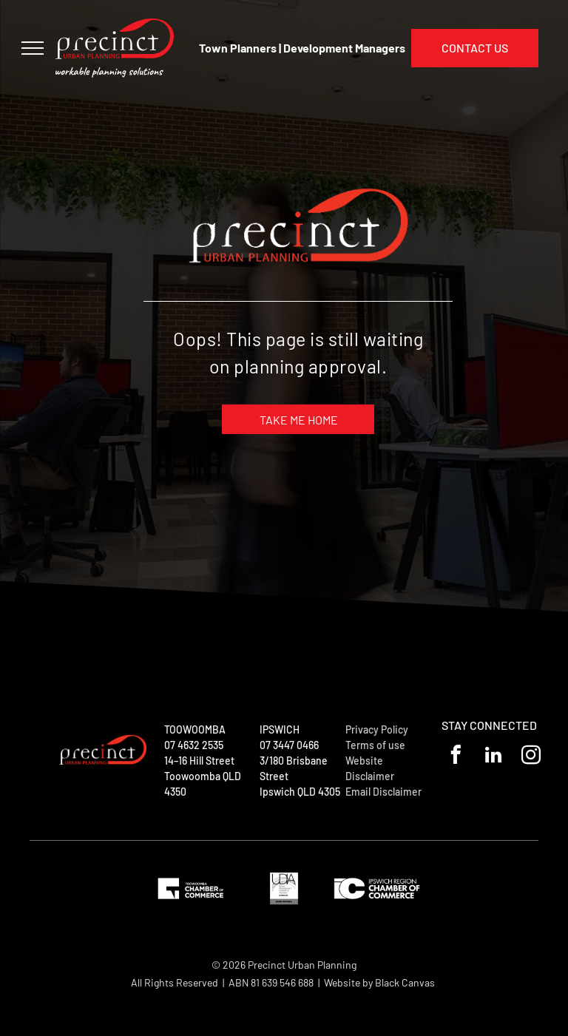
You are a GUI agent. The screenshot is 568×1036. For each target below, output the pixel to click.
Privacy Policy (376, 729)
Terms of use (375, 745)
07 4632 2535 (193, 745)
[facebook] (456, 757)
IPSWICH (280, 729)
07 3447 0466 (289, 745)
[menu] (32, 48)
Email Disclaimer (383, 791)
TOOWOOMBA (195, 729)
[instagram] (531, 757)
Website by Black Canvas (379, 982)
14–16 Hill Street (199, 760)
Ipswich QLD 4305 (300, 791)
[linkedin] (493, 757)
